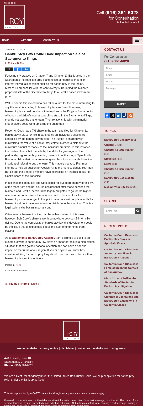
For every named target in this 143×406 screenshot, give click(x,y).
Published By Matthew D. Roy (118, 17)
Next (35, 291)
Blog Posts (124, 332)
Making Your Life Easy (118, 179)
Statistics (112, 160)
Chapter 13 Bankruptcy (120, 169)
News (18, 272)
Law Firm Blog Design (122, 399)
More (135, 47)
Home (13, 47)
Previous (12, 291)
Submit (121, 111)
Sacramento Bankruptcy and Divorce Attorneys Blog (14, 15)
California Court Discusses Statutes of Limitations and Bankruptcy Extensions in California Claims (119, 285)
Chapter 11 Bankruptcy (120, 156)
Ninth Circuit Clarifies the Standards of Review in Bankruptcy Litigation (118, 270)
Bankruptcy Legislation (120, 174)
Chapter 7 (112, 151)
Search (138, 203)
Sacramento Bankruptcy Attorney (33, 245)
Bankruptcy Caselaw (118, 146)
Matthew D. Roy (33, 398)
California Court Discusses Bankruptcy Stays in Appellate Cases (119, 230)
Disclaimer (67, 332)
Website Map (105, 332)
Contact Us (72, 47)
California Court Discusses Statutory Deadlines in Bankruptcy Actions (119, 244)
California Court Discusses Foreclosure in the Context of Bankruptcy (121, 257)
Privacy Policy (48, 332)
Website (40, 47)
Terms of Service (91, 379)
